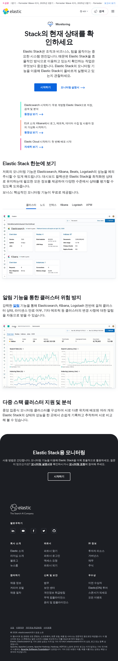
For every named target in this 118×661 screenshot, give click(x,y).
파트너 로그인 (52, 555)
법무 (46, 582)
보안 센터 (49, 587)
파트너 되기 (50, 565)
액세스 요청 (50, 560)
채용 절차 (15, 592)
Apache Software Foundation (35, 649)
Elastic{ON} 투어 (98, 587)
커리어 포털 (17, 587)
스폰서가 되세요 (97, 592)
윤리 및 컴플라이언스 (56, 602)
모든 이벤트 (95, 597)
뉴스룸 (14, 565)
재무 (91, 560)
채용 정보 (15, 582)
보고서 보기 (109, 3)
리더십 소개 (17, 555)
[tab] (31, 205)
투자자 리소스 (96, 550)
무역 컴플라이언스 (54, 597)
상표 (12, 627)
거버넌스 (93, 555)
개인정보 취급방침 (54, 592)
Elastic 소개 (17, 550)
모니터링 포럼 (77, 464)
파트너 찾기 (50, 550)
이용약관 (20, 627)
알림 (16, 306)
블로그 (14, 560)
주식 (91, 565)
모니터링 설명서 (40, 464)
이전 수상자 (95, 582)
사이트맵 (47, 627)
